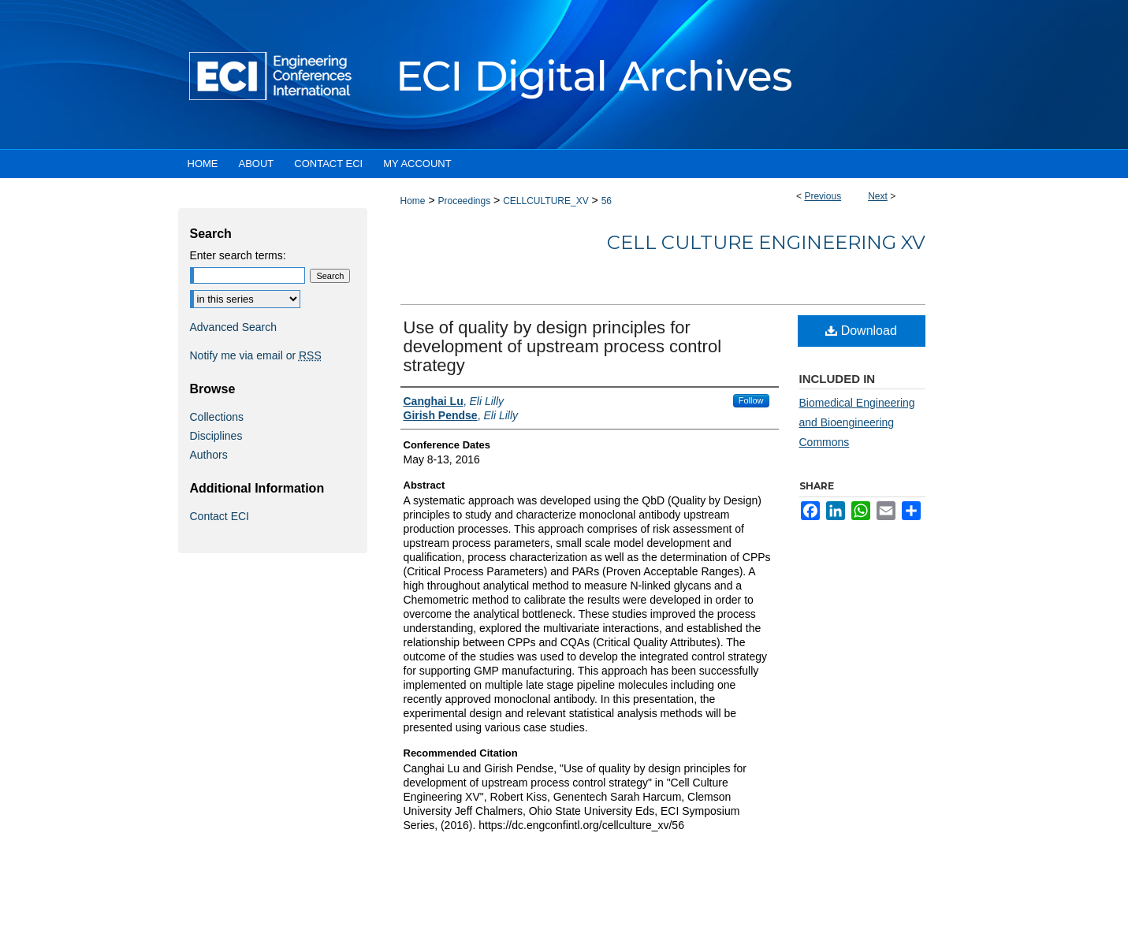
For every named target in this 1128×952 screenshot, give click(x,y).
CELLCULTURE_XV (545, 200)
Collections (217, 417)
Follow (751, 400)
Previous (822, 196)
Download (861, 330)
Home (413, 200)
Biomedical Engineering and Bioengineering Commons (857, 422)
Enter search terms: (238, 255)
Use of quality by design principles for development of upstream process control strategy (563, 346)
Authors (209, 454)
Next (878, 196)
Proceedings (463, 200)
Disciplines (216, 436)
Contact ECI (219, 516)
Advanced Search (233, 327)
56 (606, 200)
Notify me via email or (256, 355)
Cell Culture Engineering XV (766, 242)
